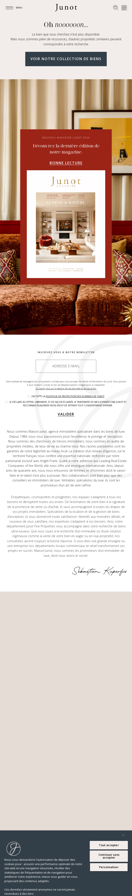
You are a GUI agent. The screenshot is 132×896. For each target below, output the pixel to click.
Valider (66, 414)
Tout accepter (109, 845)
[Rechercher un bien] (115, 7)
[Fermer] (123, 835)
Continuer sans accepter (108, 856)
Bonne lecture (66, 162)
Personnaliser (109, 867)
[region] (66, 863)
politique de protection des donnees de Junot (75, 396)
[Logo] (66, 7)
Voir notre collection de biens (66, 58)
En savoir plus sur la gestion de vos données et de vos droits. (66, 388)
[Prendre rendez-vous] (124, 7)
